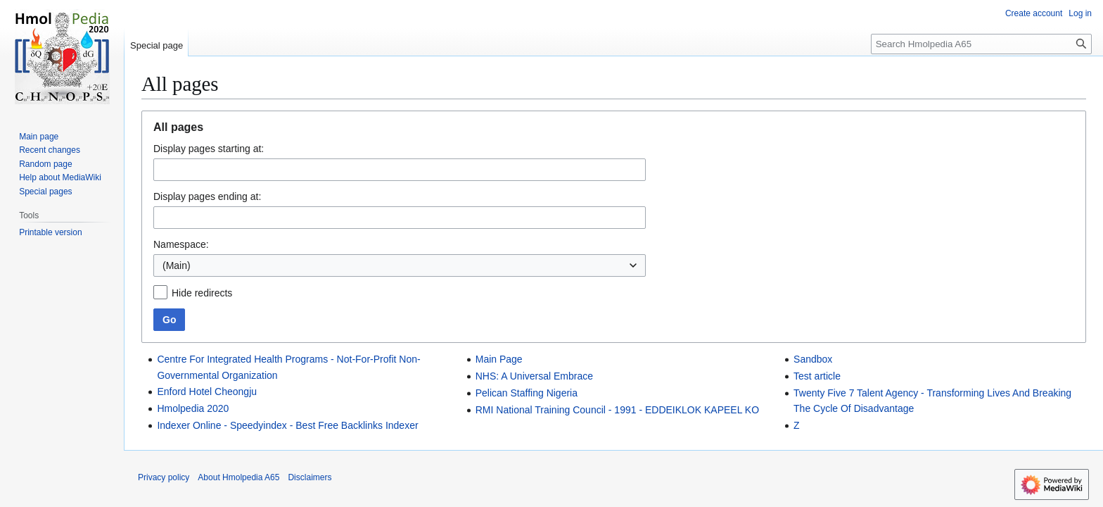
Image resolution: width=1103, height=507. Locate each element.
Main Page (499, 359)
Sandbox (812, 359)
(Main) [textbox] (176, 265)
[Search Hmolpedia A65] (981, 44)
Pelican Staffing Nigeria (527, 393)
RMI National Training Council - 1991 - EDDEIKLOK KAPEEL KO (617, 409)
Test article (817, 376)
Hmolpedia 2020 (193, 408)
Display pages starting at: (208, 148)
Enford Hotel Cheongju (207, 391)
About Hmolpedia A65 (238, 477)
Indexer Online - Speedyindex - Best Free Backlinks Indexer (287, 425)
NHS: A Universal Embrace (534, 376)
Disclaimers (309, 477)
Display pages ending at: (207, 196)
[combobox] (399, 265)
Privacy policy (163, 477)
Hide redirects (202, 293)
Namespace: (181, 244)
